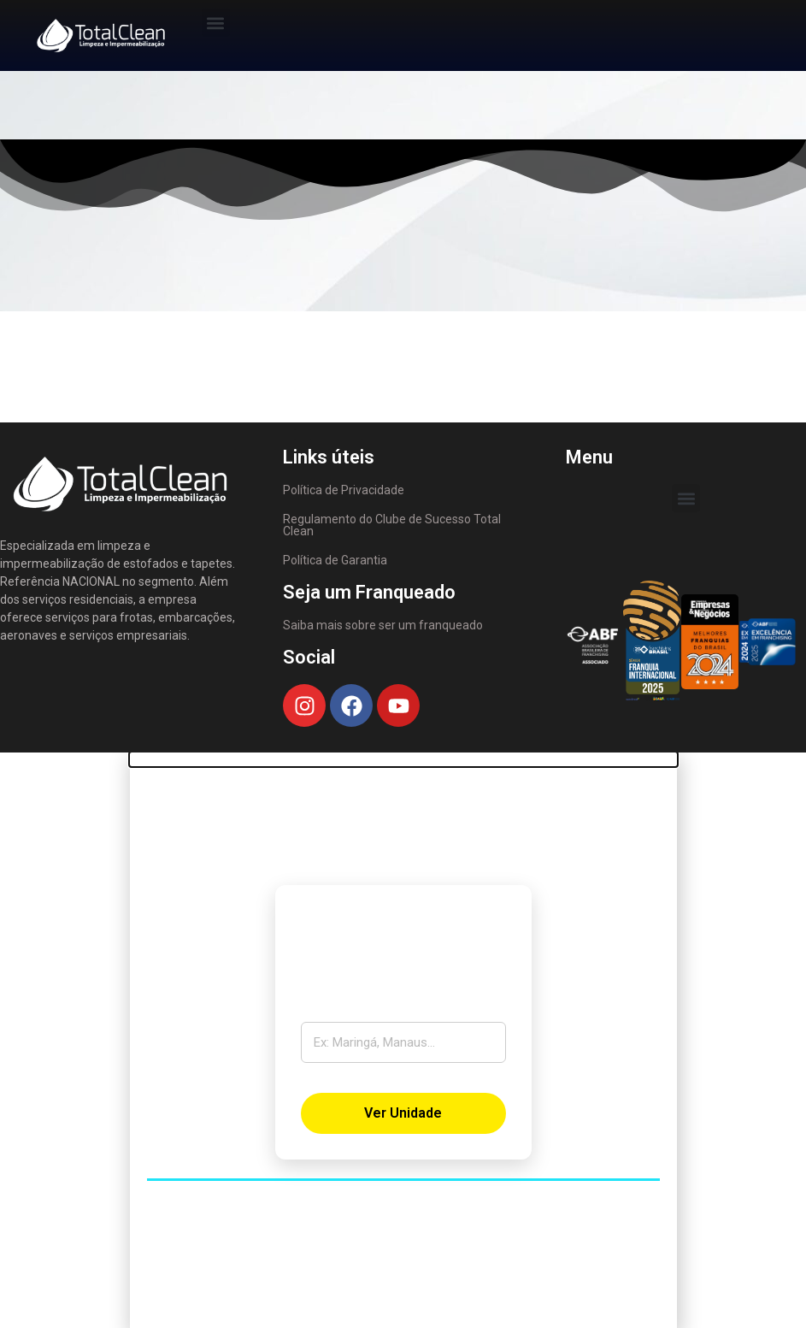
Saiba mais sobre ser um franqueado (383, 625)
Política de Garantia (335, 560)
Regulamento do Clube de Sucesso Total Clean (392, 525)
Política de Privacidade (343, 490)
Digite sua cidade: (358, 1010)
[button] (216, 23)
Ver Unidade (403, 1113)
